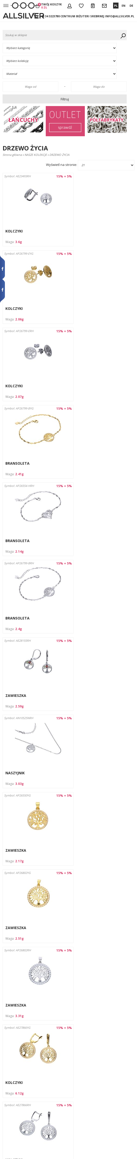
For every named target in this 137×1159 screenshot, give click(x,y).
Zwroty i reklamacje (17, 1092)
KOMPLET (83, 850)
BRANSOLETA (86, 308)
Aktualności (11, 1111)
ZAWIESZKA (15, 463)
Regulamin (10, 1074)
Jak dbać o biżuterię (16, 1083)
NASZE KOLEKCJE (35, 155)
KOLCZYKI (14, 231)
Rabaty (7, 1088)
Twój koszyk (51, 5)
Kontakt (8, 1079)
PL (115, 5)
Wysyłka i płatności (16, 1069)
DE (131, 5)
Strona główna (12, 155)
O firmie (8, 1064)
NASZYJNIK (83, 463)
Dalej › (86, 1042)
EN (123, 5)
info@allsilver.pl (119, 16)
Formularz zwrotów (16, 1097)
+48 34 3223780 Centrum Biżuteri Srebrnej (71, 16)
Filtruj (65, 99)
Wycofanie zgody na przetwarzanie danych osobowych (17, 1120)
